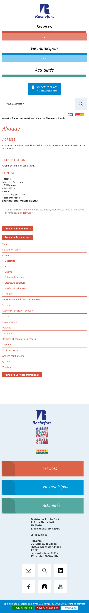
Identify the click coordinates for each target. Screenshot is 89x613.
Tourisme (7, 367)
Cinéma (8, 271)
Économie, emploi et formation (18, 310)
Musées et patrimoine (16, 288)
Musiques (50, 118)
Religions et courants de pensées (19, 338)
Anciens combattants (13, 355)
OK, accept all (23, 608)
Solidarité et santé (11, 249)
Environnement (10, 321)
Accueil (6, 118)
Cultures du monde (14, 277)
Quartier (6, 361)
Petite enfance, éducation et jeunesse (21, 299)
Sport (5, 243)
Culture (40, 118)
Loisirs (5, 316)
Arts (7, 266)
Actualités (44, 70)
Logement (7, 344)
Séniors (6, 305)
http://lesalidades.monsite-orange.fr (20, 200)
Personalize (70, 608)
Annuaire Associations (23, 118)
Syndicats (7, 333)
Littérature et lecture (15, 282)
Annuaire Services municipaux (22, 374)
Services (44, 27)
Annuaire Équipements (18, 228)
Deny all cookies (47, 608)
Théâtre (8, 293)
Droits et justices (11, 350)
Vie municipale (45, 48)
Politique (6, 327)
